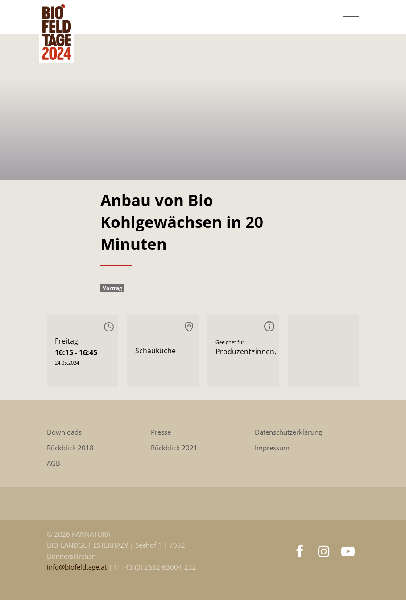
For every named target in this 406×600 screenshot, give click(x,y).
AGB (53, 463)
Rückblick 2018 (70, 448)
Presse (161, 432)
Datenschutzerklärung (288, 432)
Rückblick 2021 (174, 448)
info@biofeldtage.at (77, 567)
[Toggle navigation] (351, 16)
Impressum (272, 448)
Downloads (64, 432)
